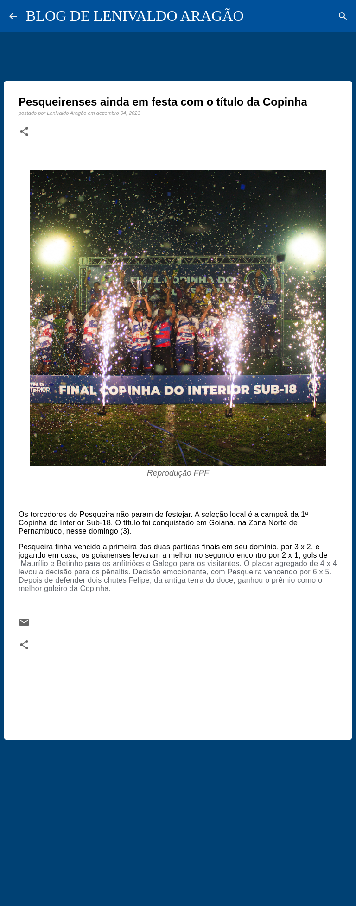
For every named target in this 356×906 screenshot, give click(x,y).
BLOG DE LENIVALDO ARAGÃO (135, 15)
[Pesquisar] (343, 16)
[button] (24, 132)
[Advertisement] (178, 819)
